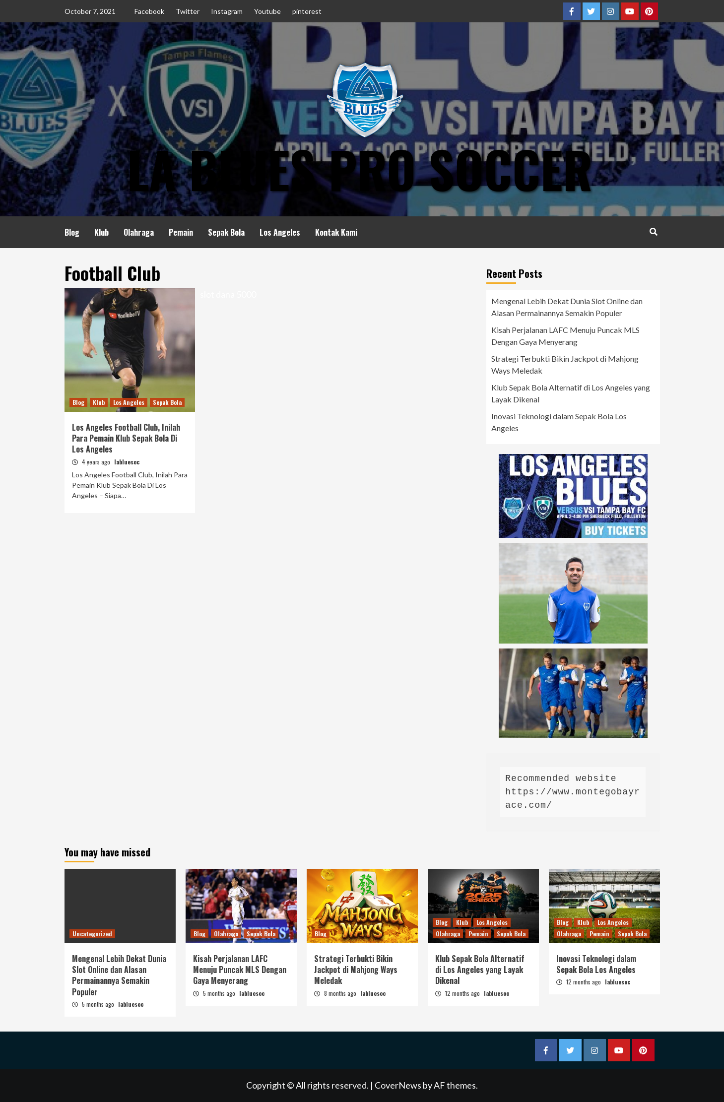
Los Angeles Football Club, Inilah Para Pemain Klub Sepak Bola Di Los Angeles (126, 438)
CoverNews (398, 1085)
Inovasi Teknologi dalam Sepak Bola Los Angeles (559, 422)
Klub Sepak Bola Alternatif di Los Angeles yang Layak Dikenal (570, 393)
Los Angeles (280, 232)
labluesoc (126, 461)
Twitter (187, 11)
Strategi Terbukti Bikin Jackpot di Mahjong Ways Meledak (565, 364)
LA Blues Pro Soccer (359, 168)
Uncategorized (92, 933)
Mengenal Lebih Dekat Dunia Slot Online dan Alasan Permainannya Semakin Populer (567, 307)
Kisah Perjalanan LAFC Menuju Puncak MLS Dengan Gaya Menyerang (565, 335)
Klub (101, 232)
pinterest (307, 11)
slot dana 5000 (228, 294)
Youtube (267, 11)
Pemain (181, 232)
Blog (72, 232)
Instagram (227, 11)
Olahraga (139, 232)
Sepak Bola (226, 232)
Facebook (149, 11)
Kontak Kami (336, 232)
